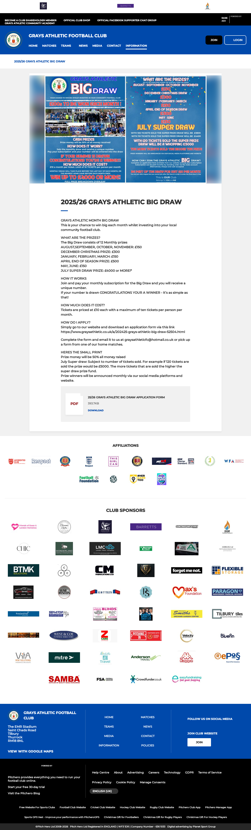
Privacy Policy (101, 782)
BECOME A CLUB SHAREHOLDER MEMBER (30, 20)
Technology (172, 772)
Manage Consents (152, 782)
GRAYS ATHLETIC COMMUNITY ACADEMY (30, 23)
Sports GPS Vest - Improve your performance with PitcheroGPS (61, 817)
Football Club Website (73, 807)
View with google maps (30, 751)
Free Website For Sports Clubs (37, 807)
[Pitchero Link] (238, 21)
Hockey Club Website (132, 807)
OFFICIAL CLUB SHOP (77, 20)
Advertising (135, 772)
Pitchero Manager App (218, 807)
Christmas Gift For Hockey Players (206, 817)
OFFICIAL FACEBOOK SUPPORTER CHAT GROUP (126, 20)
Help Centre (100, 772)
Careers (153, 772)
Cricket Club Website (102, 807)
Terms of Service (210, 772)
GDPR (189, 772)
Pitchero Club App (189, 807)
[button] (33, 46)
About (118, 772)
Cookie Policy (125, 782)
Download (96, 410)
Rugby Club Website (162, 807)
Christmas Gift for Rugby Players (162, 817)
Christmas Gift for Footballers (121, 817)
